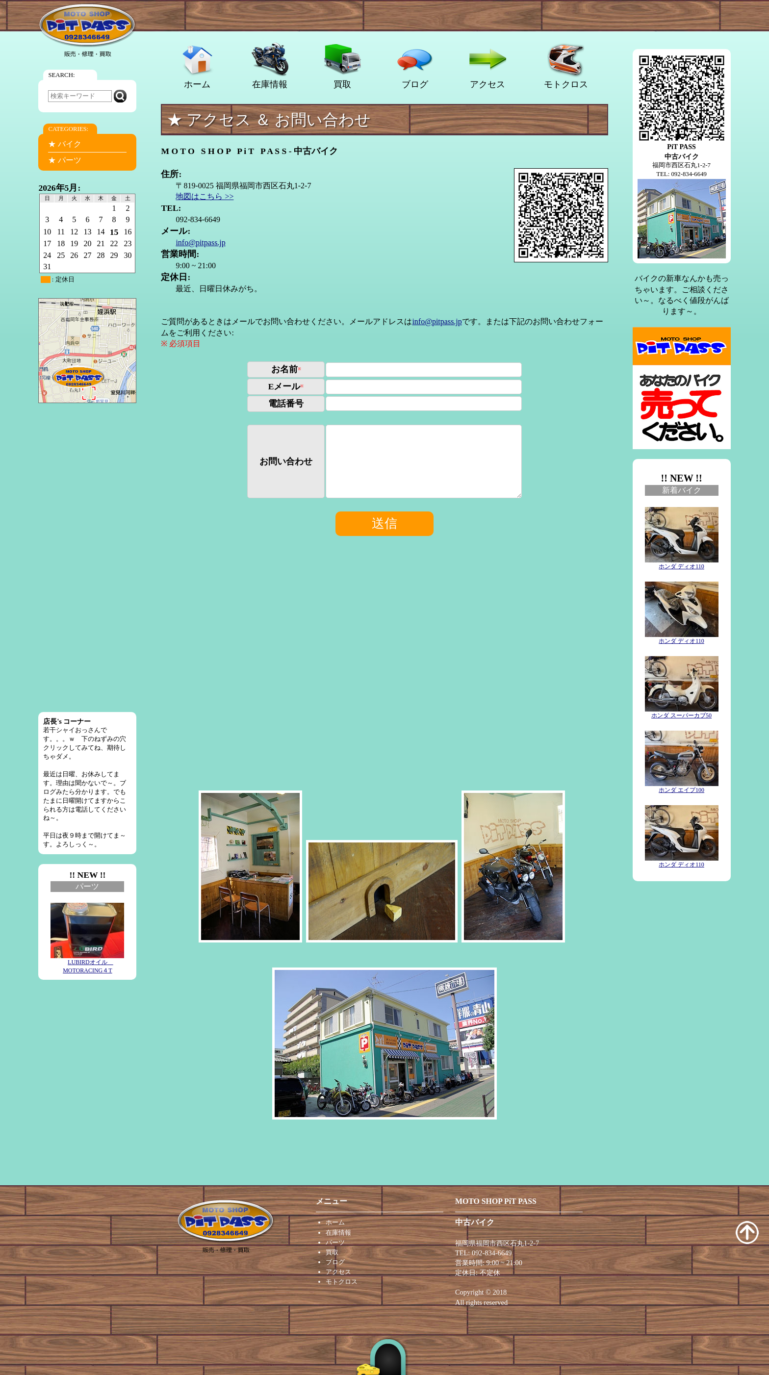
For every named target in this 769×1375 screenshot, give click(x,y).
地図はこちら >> (204, 196)
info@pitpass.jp (200, 242)
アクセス (487, 65)
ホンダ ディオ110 (681, 563)
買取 (342, 65)
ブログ (415, 65)
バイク (69, 144)
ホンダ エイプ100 (681, 787)
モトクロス (566, 65)
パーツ (69, 160)
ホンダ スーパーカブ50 (681, 712)
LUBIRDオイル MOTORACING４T (87, 963)
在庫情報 (270, 65)
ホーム (197, 65)
